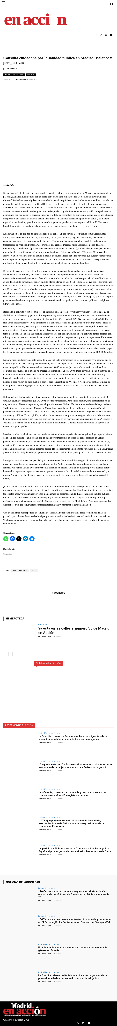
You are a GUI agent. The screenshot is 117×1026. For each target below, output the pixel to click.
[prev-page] (5, 654)
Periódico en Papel (14, 74)
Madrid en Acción (44, 637)
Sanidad (31, 74)
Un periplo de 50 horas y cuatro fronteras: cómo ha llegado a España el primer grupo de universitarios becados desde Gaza (74, 850)
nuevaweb (12, 68)
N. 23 (34, 570)
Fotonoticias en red (46, 888)
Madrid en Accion (44, 742)
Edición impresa (20, 570)
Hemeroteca (43, 624)
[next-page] (10, 654)
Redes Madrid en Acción (49, 733)
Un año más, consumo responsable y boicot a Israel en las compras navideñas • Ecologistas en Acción (72, 794)
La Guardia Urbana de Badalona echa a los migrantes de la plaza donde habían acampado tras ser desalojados (72, 738)
